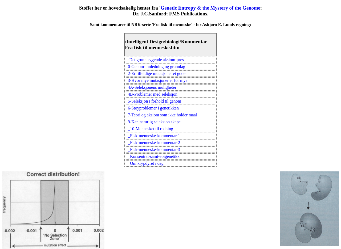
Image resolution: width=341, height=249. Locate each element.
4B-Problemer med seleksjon (152, 94)
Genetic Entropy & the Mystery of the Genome (210, 8)
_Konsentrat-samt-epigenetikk (154, 156)
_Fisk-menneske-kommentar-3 (154, 149)
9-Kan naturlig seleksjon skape (154, 122)
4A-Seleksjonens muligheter (152, 87)
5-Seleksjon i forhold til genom (154, 101)
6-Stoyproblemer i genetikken (153, 108)
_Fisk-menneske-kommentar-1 (154, 135)
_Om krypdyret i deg (146, 163)
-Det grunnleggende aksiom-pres (156, 59)
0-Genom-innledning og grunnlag (156, 66)
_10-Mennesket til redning (150, 128)
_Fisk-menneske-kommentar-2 (154, 142)
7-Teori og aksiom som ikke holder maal (162, 115)
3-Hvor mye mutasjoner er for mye (157, 80)
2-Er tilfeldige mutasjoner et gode (156, 73)
